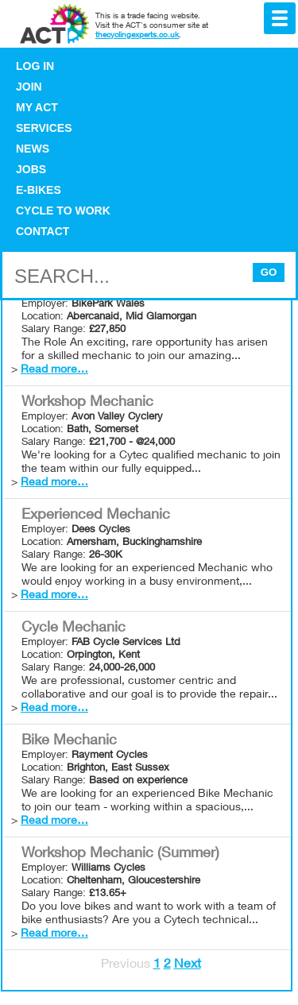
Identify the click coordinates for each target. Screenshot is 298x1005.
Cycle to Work (63, 210)
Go (269, 272)
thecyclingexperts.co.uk (137, 36)
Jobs (31, 169)
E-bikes (38, 190)
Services (44, 128)
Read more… (54, 370)
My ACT (37, 107)
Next (187, 965)
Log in (35, 66)
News (32, 148)
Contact (42, 231)
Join (29, 86)
